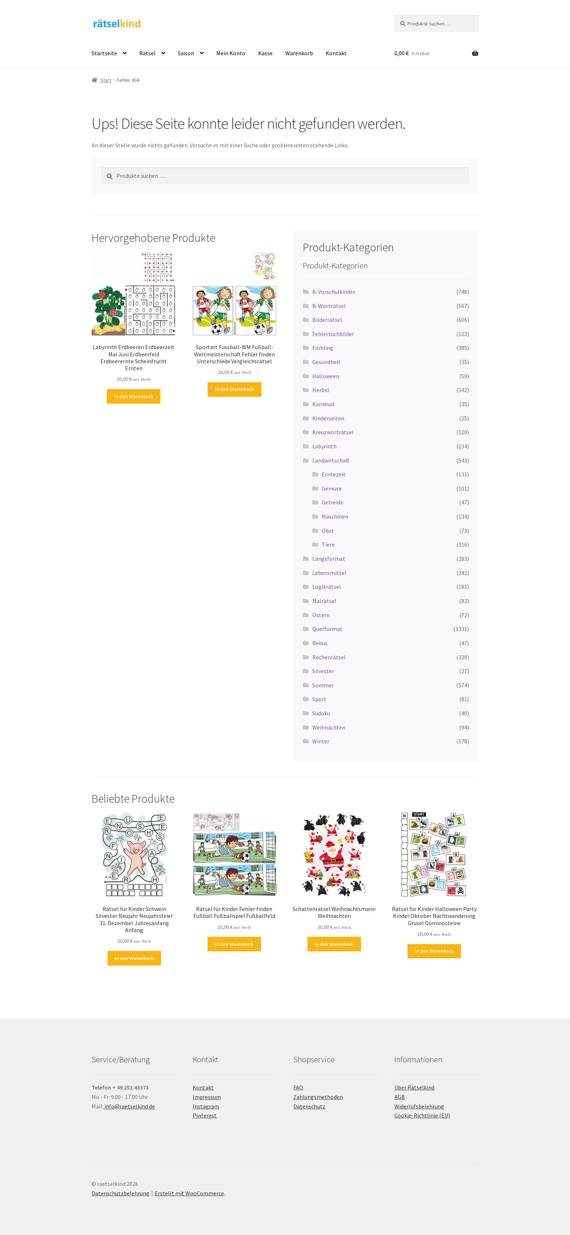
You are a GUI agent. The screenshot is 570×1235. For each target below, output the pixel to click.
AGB (399, 1096)
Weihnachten (328, 727)
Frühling (322, 347)
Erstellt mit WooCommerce (189, 1193)
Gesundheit (326, 361)
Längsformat (328, 558)
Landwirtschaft (330, 460)
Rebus (320, 643)
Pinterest (205, 1115)
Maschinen (335, 516)
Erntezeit (334, 474)
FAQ (298, 1087)
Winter (320, 741)
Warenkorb (299, 53)
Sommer (323, 685)
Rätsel (147, 53)
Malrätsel (324, 600)
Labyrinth (324, 446)
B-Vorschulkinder (333, 291)
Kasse (265, 53)
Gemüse (332, 488)
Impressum (207, 1096)
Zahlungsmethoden (318, 1096)
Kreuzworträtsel (333, 432)
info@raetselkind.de (129, 1106)
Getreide (332, 502)
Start (105, 80)
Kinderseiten (328, 418)
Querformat (327, 628)
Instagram (206, 1106)
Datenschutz (309, 1106)
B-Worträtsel (329, 305)
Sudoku (321, 713)
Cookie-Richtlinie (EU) (422, 1115)
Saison (186, 53)
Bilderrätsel (327, 319)
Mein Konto (230, 53)
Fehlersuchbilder (333, 333)
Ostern (321, 615)
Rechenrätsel (329, 657)
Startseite (104, 53)
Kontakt (336, 53)
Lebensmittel (329, 572)
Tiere (328, 544)
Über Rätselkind (414, 1087)
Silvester (323, 671)
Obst (328, 530)
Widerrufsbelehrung (419, 1106)
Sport (319, 699)
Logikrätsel (326, 586)
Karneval (323, 404)
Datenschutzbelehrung (120, 1193)
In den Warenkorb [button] (133, 396)
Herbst (321, 389)
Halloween (325, 376)
